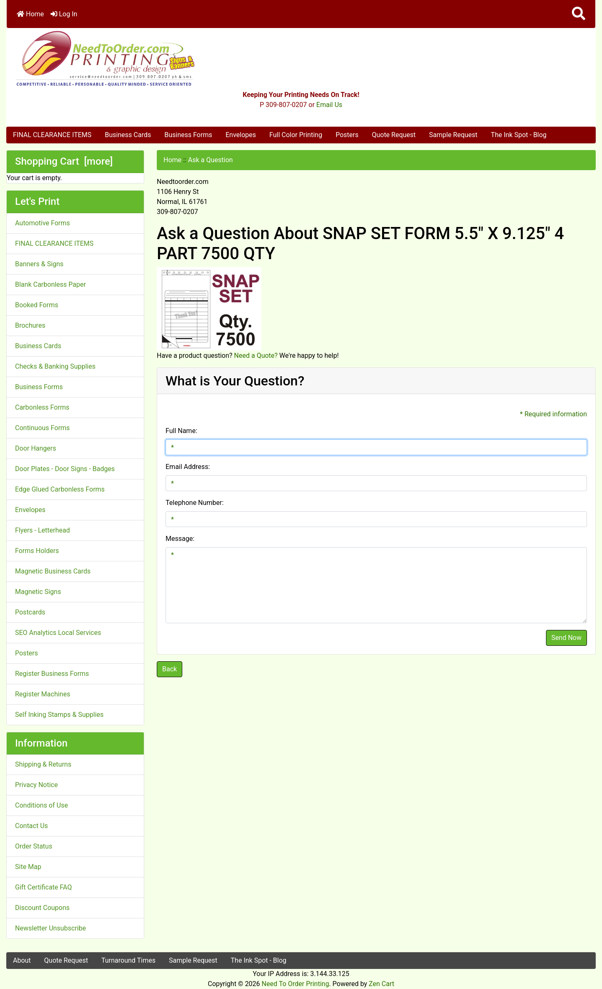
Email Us (329, 105)
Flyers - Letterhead (42, 530)
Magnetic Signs (38, 592)
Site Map (28, 867)
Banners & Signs (39, 264)
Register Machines (42, 694)
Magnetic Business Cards (53, 571)
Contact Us (31, 826)
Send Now (566, 638)
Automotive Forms (42, 223)
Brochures (30, 325)
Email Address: (188, 467)
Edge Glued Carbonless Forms (60, 489)
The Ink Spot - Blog (518, 135)
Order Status (33, 846)
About (22, 960)
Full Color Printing (295, 135)
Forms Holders (37, 551)
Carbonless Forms (42, 407)
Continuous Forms (42, 428)
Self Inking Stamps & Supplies (59, 715)
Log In (64, 14)
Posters (347, 135)
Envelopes (240, 135)
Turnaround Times (128, 960)
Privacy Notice (36, 785)
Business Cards (128, 135)
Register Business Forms (52, 674)
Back (169, 669)
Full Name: (181, 431)
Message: (180, 539)
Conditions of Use (41, 805)
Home (30, 14)
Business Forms (188, 135)
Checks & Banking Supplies (55, 366)
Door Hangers (35, 448)
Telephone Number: (195, 503)
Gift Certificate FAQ (43, 887)
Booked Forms (36, 305)
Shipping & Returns (43, 764)
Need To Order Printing (295, 984)
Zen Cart (381, 984)
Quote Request (394, 135)
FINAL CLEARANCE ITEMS (52, 135)
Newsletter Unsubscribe (50, 928)
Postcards (30, 612)
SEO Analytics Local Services (58, 633)
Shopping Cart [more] (64, 161)
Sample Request (453, 135)
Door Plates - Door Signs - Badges (65, 469)
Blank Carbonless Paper (50, 284)
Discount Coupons (42, 908)
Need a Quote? (256, 355)
